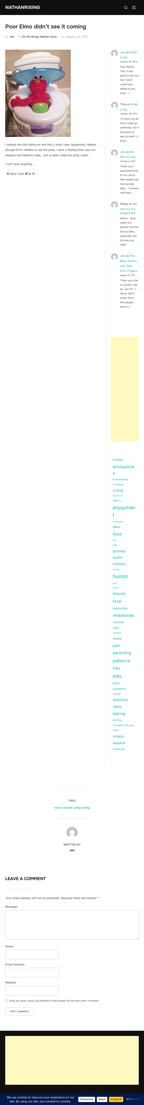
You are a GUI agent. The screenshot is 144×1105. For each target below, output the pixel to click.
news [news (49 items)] (117, 638)
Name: (9, 946)
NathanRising (22, 7)
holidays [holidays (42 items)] (119, 564)
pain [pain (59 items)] (116, 645)
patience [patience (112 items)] (121, 660)
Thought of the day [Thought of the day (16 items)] (123, 725)
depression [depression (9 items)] (118, 496)
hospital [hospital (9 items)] (116, 569)
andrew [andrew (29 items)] (118, 459)
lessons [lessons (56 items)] (119, 593)
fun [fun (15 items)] (114, 540)
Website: (11, 982)
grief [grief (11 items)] (115, 545)
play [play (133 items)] (117, 675)
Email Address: (15, 964)
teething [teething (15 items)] (117, 720)
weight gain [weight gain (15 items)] (119, 749)
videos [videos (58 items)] (118, 736)
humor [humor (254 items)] (120, 576)
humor (57, 807)
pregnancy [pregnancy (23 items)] (120, 688)
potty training (82, 807)
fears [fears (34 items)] (116, 527)
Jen (11, 36)
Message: (11, 906)
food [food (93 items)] (117, 534)
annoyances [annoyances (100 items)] (123, 470)
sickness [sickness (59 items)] (120, 699)
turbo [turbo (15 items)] (115, 730)
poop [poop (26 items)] (116, 683)
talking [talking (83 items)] (119, 713)
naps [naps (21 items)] (116, 627)
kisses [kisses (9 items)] (115, 588)
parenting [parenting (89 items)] (122, 652)
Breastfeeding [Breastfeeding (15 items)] (120, 479)
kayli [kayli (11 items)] (115, 583)
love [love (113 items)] (117, 601)
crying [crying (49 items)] (118, 490)
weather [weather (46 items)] (119, 743)
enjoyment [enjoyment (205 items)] (124, 511)
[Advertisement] (125, 389)
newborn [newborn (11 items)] (117, 633)
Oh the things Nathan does (39, 36)
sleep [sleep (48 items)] (117, 706)
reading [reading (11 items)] (116, 694)
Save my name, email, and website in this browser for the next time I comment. (54, 1000)
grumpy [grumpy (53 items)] (119, 551)
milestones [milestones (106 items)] (123, 615)
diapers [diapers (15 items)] (117, 500)
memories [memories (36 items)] (120, 608)
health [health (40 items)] (117, 558)
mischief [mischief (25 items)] (118, 622)
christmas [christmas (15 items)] (118, 484)
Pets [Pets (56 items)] (116, 668)
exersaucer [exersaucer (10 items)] (118, 521)
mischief (67, 807)
